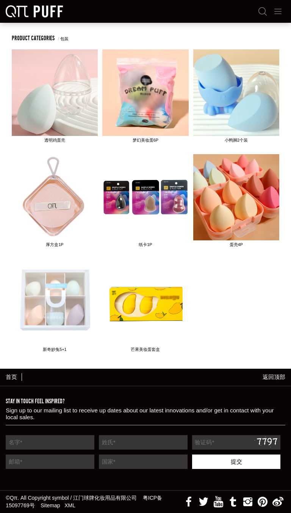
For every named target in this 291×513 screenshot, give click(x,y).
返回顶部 (274, 377)
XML (69, 505)
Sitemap (50, 505)
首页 (11, 377)
